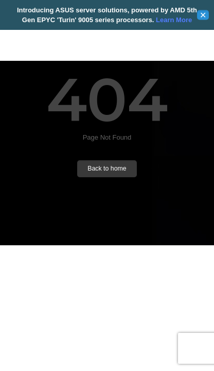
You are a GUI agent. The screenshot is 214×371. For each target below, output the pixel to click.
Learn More (173, 20)
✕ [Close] (203, 15)
